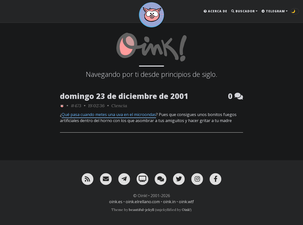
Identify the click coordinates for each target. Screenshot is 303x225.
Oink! (186, 209)
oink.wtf (186, 201)
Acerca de (215, 11)
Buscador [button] (243, 11)
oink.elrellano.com (143, 201)
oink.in (169, 201)
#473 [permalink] (76, 105)
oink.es (115, 201)
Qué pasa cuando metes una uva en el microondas (109, 114)
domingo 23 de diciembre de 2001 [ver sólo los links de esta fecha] (124, 96)
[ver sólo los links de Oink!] (62, 105)
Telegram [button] (273, 11)
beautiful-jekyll (141, 209)
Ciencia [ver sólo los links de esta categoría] (119, 105)
